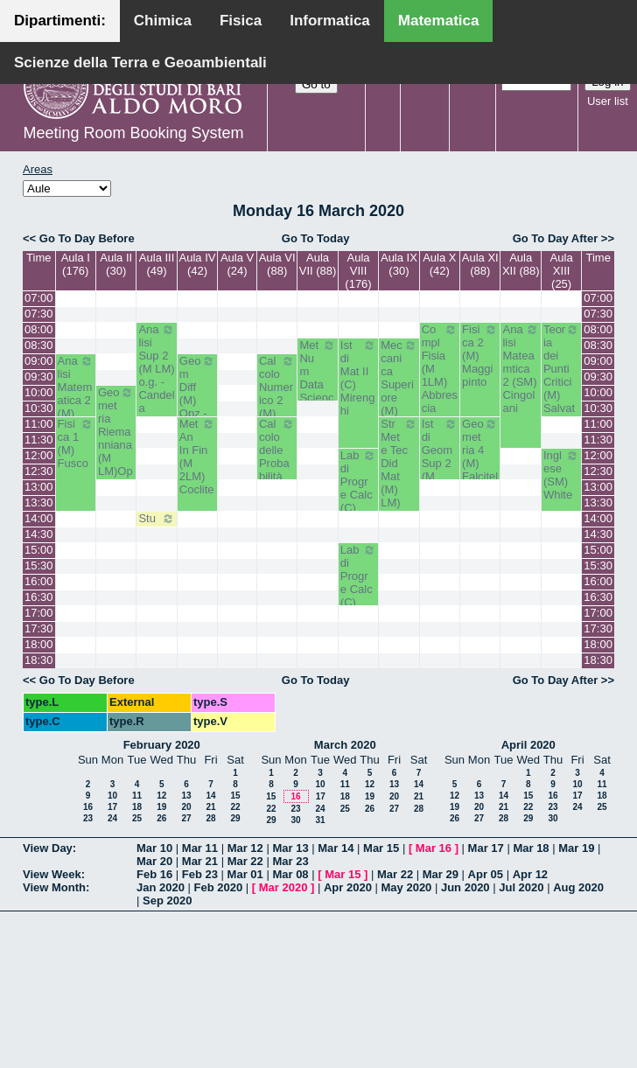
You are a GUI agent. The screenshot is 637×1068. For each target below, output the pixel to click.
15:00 (38, 549)
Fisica (241, 20)
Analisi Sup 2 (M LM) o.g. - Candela (156, 369)
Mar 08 (290, 874)
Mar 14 (336, 848)
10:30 (38, 408)
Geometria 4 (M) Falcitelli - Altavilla (480, 469)
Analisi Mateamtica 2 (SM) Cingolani (520, 369)
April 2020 (528, 744)
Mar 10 (154, 848)
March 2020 (345, 744)
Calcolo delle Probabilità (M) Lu (277, 456)
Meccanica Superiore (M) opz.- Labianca (398, 398)
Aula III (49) (156, 264)
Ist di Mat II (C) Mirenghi (358, 378)
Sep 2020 (167, 900)
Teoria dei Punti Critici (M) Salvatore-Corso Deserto (561, 395)
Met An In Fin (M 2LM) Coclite (197, 456)
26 (161, 818)
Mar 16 (434, 848)
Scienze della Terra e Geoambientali (140, 62)
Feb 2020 (218, 887)
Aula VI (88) (277, 264)
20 (186, 807)
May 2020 (407, 887)
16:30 (38, 597)
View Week (52, 874)
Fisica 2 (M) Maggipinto (480, 355)
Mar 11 (200, 848)
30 (295, 820)
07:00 (38, 297)
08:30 (38, 345)
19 (161, 807)
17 (112, 807)
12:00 (38, 455)
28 (210, 818)
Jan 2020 (160, 887)
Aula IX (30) (399, 264)
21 (210, 807)
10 (112, 795)
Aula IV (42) (197, 264)
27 (186, 818)
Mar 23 (290, 861)
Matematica (439, 20)
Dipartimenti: (60, 20)
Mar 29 (440, 874)
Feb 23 (200, 874)
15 (235, 795)
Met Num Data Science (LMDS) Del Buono (317, 398)
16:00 (38, 581)
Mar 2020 (283, 887)
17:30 (38, 628)
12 (161, 795)
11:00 (38, 423)
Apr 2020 (348, 887)
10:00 (38, 392)
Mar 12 (245, 848)
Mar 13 (290, 848)
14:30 (38, 534)
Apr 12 (530, 874)
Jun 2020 (465, 887)
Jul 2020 (521, 887)
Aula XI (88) (480, 264)
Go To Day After (555, 238)
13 (186, 795)
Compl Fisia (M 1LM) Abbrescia (440, 369)
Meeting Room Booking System (133, 133)
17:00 (38, 612)
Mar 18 (531, 848)
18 (137, 807)
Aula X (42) (439, 264)
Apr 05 (485, 874)
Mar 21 (200, 861)
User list (607, 101)
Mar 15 (381, 848)
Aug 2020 (578, 887)
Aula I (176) (75, 264)
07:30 (38, 313)
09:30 (38, 376)
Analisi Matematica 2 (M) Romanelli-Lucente (76, 413)
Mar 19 (576, 848)
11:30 (38, 439)
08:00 (38, 329)
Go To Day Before (87, 238)
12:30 (38, 471)
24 (112, 818)
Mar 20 (154, 861)
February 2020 (161, 744)
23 (88, 818)
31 (320, 820)
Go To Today (316, 238)
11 (137, 795)
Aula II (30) (116, 264)
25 (137, 818)
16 (88, 807)
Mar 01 (245, 874)
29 (235, 818)
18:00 (38, 644)
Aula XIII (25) (561, 270)
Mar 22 (245, 861)
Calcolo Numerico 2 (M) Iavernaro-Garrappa (277, 413)
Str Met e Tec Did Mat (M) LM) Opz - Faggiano (398, 482)
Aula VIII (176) (358, 270)
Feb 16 (154, 874)
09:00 (38, 360)
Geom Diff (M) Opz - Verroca (197, 400)
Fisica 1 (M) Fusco (76, 443)
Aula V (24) (237, 264)
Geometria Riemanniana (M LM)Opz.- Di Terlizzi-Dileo (116, 451)
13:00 (38, 486)
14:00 (38, 518)
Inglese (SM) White (561, 475)
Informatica (330, 20)
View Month (54, 887)
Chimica (163, 20)
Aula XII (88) (521, 264)
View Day (48, 848)
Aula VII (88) (318, 264)
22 (235, 807)
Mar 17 (486, 848)
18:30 (38, 660)
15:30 (38, 565)
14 (210, 795)
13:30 (38, 502)
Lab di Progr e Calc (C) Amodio (358, 495)
